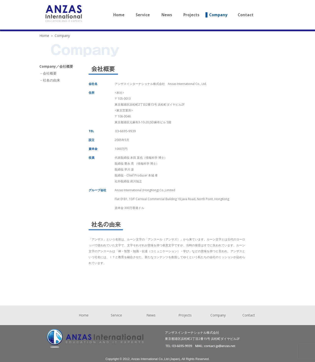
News (166, 14)
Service (143, 14)
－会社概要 (48, 73)
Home (119, 14)
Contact (245, 14)
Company (218, 14)
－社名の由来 (49, 80)
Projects (191, 14)
